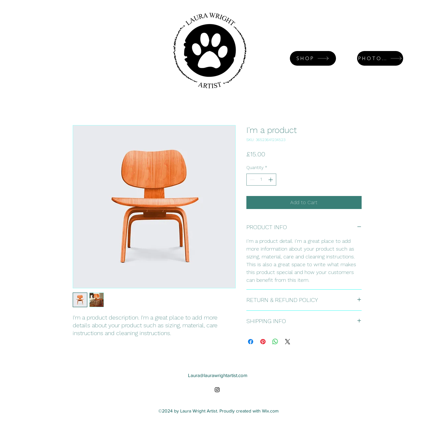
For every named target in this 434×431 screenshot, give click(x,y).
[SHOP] (313, 58)
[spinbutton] (261, 179)
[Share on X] (287, 342)
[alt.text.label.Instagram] (217, 389)
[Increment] (271, 179)
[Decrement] (251, 179)
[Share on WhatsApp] (275, 342)
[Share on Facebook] (250, 342)
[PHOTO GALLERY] (380, 58)
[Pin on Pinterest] (263, 342)
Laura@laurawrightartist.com (217, 375)
